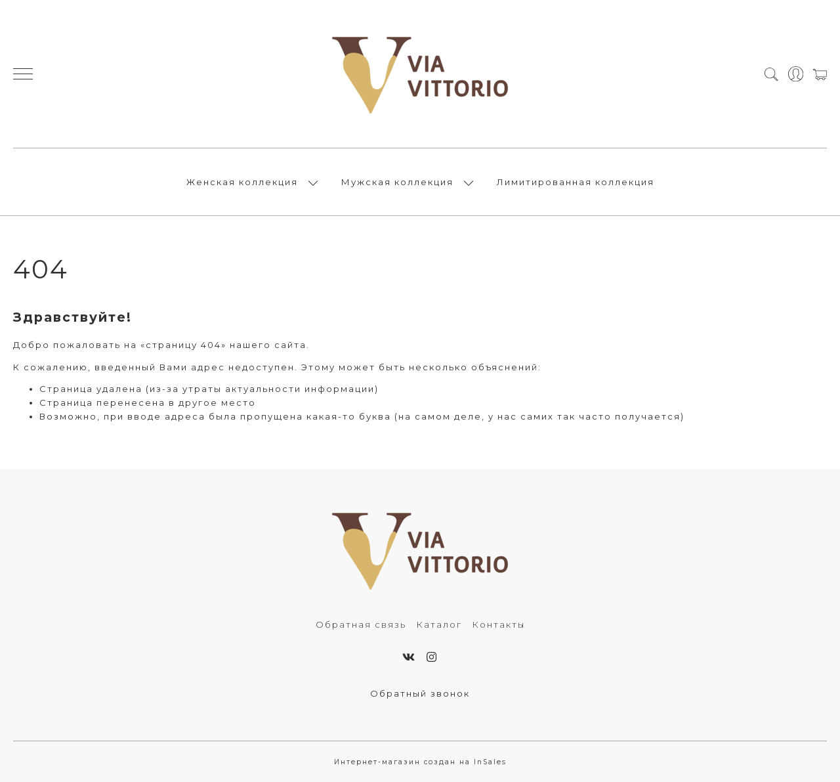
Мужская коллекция (397, 182)
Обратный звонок (420, 693)
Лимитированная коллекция (575, 182)
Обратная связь (361, 624)
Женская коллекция (242, 182)
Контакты (498, 624)
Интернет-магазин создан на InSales (420, 762)
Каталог (439, 624)
